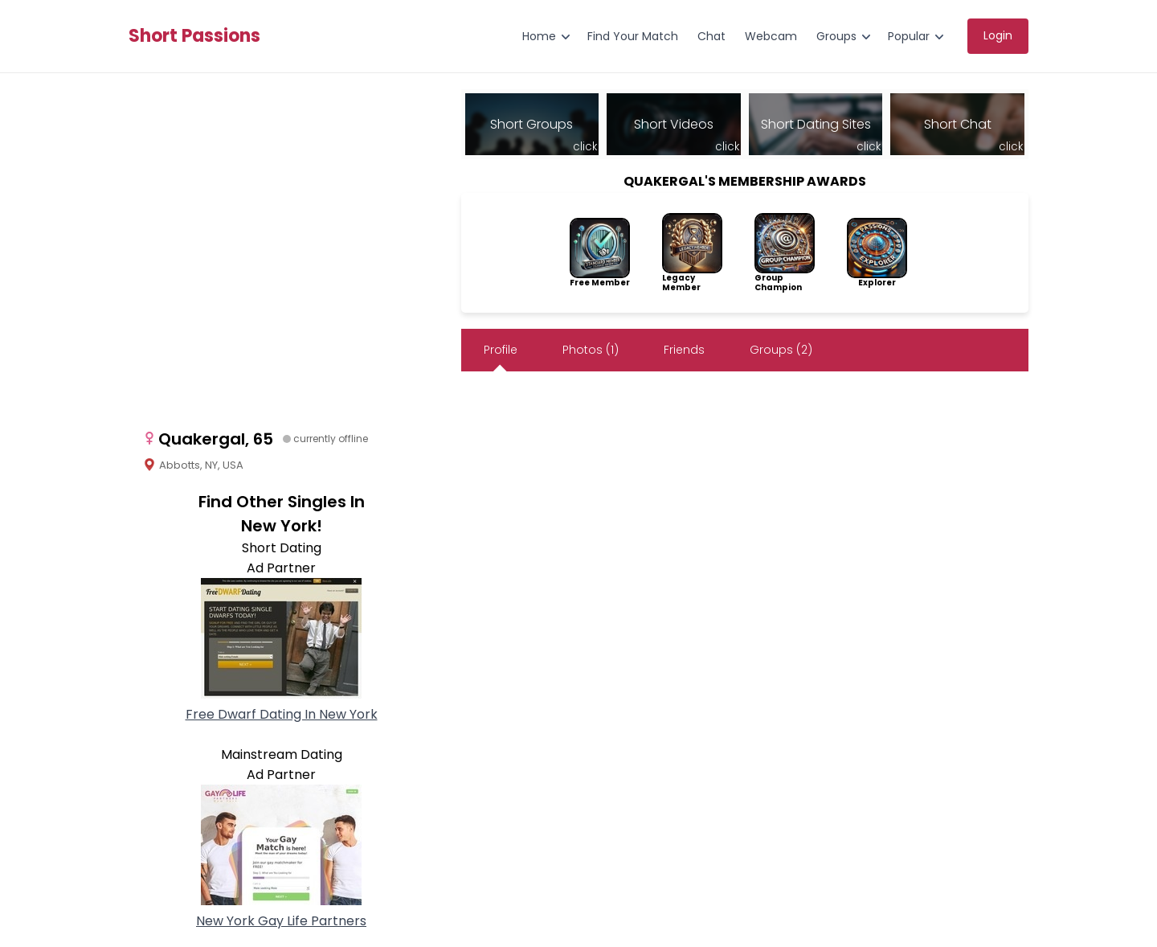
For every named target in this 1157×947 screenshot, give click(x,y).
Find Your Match (632, 36)
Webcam (771, 36)
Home (539, 36)
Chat (711, 36)
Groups (836, 36)
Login (997, 35)
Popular (909, 36)
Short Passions (194, 36)
